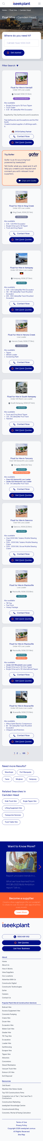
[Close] (36, 557)
